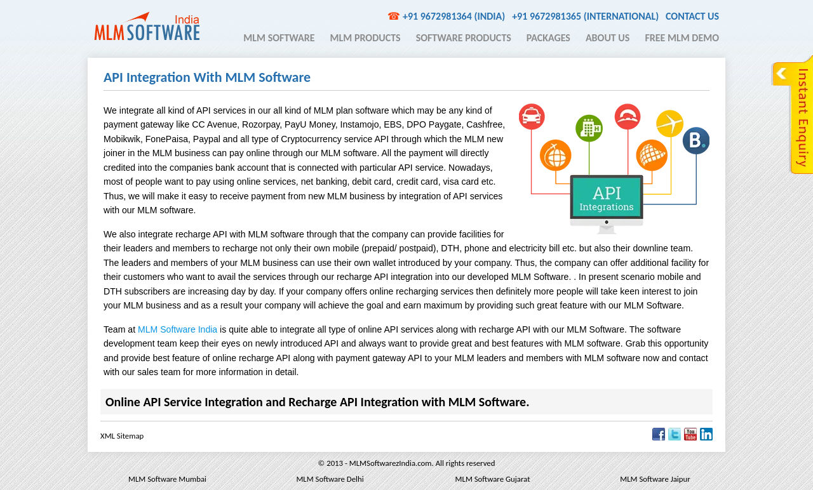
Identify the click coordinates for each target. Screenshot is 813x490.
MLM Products (365, 38)
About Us (607, 38)
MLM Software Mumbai (167, 479)
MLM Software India (146, 26)
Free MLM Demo (682, 38)
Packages (548, 38)
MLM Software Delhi (329, 479)
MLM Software (278, 38)
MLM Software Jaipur (655, 479)
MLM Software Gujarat (492, 479)
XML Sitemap (122, 435)
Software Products (463, 38)
